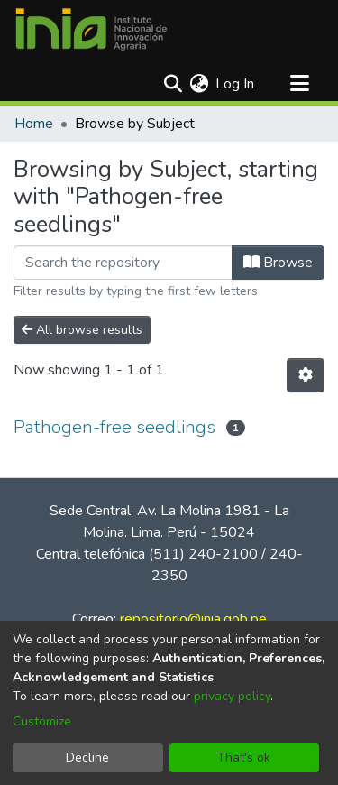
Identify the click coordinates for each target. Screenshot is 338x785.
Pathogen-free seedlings (114, 427)
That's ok (243, 757)
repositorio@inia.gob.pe (193, 619)
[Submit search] (172, 84)
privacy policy (232, 696)
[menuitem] (198, 84)
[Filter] (123, 262)
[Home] (91, 29)
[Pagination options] (305, 375)
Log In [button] (235, 84)
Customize (42, 721)
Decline (87, 757)
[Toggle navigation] (299, 84)
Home (33, 124)
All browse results (82, 329)
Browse (278, 262)
